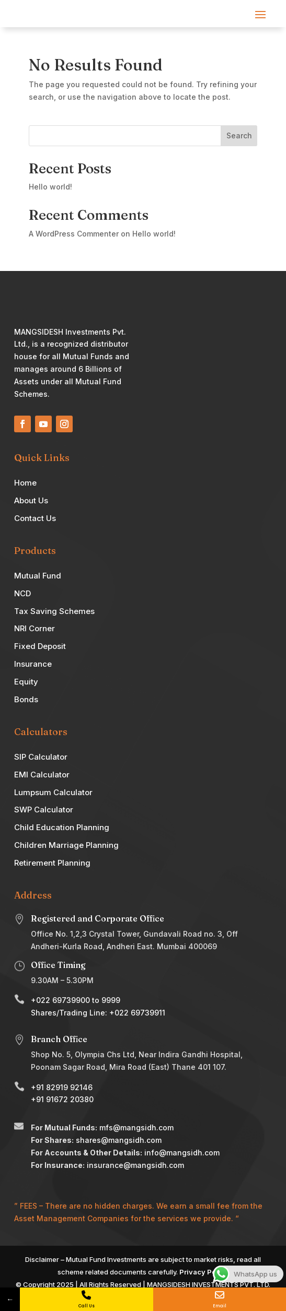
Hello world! (50, 186)
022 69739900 (63, 1000)
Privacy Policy (203, 1272)
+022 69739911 (137, 1012)
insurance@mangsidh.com (135, 1165)
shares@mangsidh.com (119, 1140)
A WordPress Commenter (74, 233)
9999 (110, 1000)
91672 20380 (70, 1099)
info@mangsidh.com (182, 1152)
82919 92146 (69, 1087)
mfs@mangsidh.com (136, 1127)
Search (239, 135)
